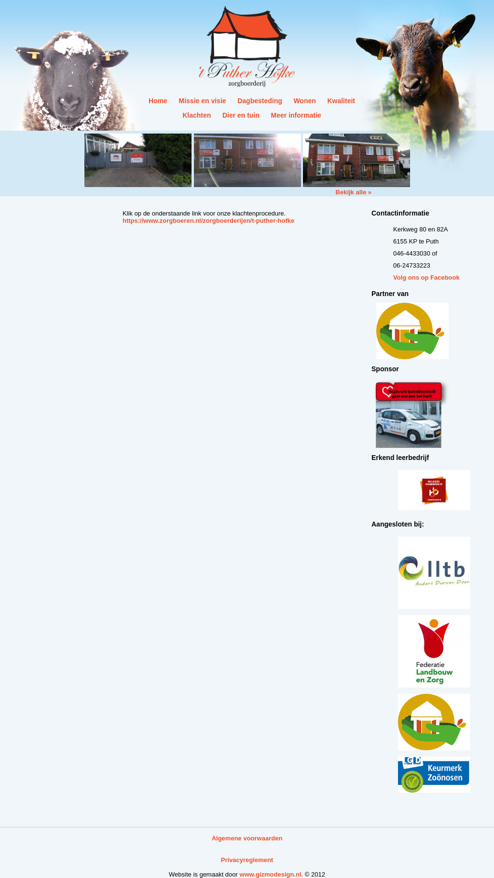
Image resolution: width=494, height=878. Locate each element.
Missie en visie (202, 101)
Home (158, 101)
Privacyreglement (247, 860)
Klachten (196, 115)
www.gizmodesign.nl (271, 874)
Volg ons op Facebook (426, 277)
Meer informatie (296, 115)
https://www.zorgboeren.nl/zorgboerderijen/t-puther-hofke (208, 220)
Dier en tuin (241, 115)
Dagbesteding (259, 101)
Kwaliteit (341, 101)
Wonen (304, 101)
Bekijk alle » (353, 192)
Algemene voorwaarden (247, 838)
